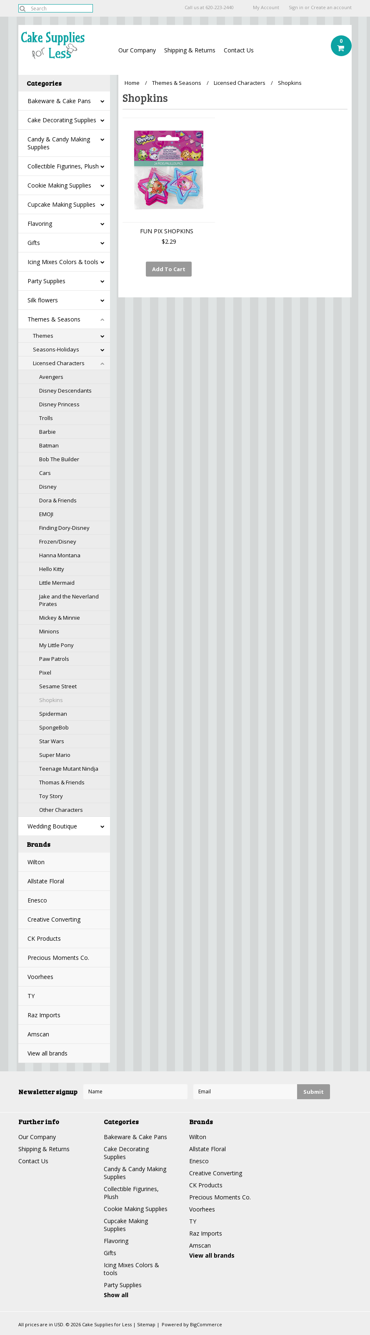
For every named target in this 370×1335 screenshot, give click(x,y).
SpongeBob (54, 727)
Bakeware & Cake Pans (59, 101)
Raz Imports (44, 1015)
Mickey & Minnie (59, 617)
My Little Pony (56, 645)
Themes (43, 335)
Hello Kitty (51, 569)
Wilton (36, 862)
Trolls (46, 418)
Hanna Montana (59, 555)
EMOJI (46, 514)
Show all (116, 1295)
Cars (45, 473)
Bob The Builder (59, 459)
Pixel (45, 672)
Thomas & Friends (62, 782)
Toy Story (51, 796)
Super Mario (54, 755)
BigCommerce (206, 1324)
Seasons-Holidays (56, 349)
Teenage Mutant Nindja (68, 768)
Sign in (296, 7)
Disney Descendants (65, 390)
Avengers (51, 377)
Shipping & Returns (189, 50)
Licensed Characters (59, 363)
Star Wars (51, 741)
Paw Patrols (54, 659)
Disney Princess (59, 404)
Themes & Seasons (54, 319)
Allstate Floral (46, 881)
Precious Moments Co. (58, 958)
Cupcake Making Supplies (61, 204)
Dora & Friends (58, 500)
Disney (48, 486)
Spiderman (53, 713)
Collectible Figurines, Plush (63, 166)
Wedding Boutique (52, 826)
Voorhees (40, 977)
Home (132, 83)
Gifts (34, 243)
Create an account (331, 7)
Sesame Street (58, 686)
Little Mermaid (57, 582)
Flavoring (40, 223)
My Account (266, 7)
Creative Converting (54, 919)
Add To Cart (168, 269)
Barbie (47, 431)
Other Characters (61, 809)
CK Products (44, 938)
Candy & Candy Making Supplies (59, 143)
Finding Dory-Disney (64, 528)
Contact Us (239, 50)
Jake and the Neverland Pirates (69, 600)
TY (31, 996)
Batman (49, 445)
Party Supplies (46, 281)
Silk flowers (43, 300)
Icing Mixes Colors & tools (63, 262)
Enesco (37, 900)
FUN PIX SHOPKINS (166, 231)
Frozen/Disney (57, 541)
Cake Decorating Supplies (62, 120)
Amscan (38, 1034)
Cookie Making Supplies (59, 185)
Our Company (137, 50)
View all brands (48, 1053)
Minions (49, 631)
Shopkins (51, 700)
